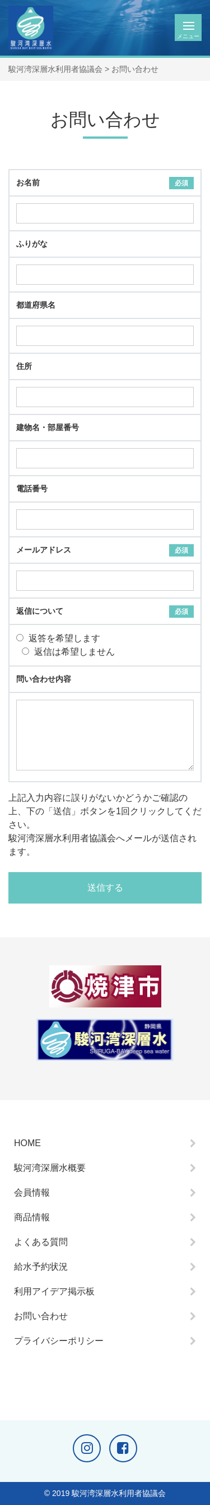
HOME (27, 1143)
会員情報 (32, 1192)
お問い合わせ (41, 1316)
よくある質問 (41, 1242)
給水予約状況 (41, 1266)
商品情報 (32, 1217)
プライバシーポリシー (59, 1341)
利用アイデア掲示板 (54, 1291)
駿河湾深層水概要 (50, 1168)
